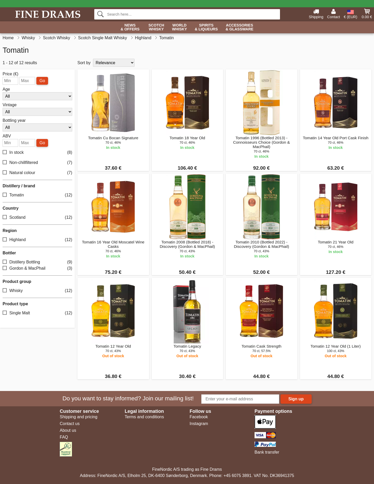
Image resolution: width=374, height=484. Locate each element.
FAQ (64, 437)
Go (42, 80)
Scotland (37, 217)
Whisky (37, 290)
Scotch (156, 27)
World (179, 27)
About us (68, 430)
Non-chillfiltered (37, 162)
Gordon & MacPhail (37, 268)
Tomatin (37, 195)
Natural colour (37, 172)
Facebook (199, 417)
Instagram (199, 423)
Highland (37, 239)
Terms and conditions (144, 417)
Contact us (69, 423)
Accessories (239, 27)
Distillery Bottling (37, 262)
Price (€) (10, 74)
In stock (37, 152)
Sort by (84, 63)
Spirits (206, 27)
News (130, 27)
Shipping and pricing (78, 417)
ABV (7, 136)
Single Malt (37, 313)
